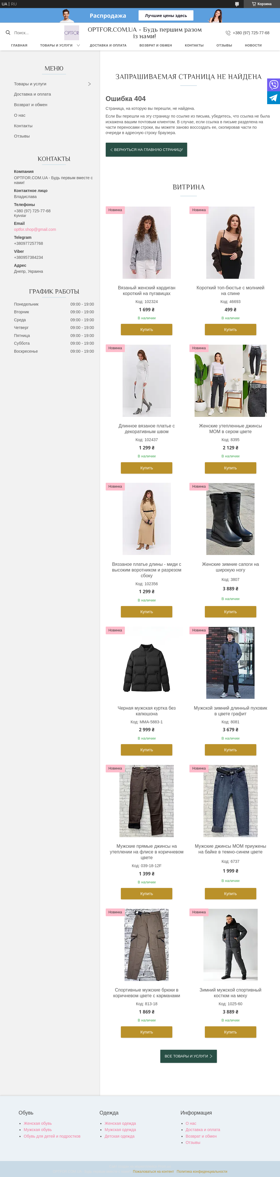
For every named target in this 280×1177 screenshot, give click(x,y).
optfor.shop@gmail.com (35, 229)
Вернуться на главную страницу (148, 150)
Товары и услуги (56, 45)
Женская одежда (120, 1123)
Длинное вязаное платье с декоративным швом (147, 428)
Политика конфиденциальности (202, 1172)
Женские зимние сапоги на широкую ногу (230, 567)
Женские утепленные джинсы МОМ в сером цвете (230, 428)
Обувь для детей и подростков (52, 1136)
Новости (253, 45)
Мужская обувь (38, 1129)
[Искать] (7, 33)
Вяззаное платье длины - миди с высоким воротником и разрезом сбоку (146, 570)
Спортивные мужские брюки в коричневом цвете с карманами (146, 993)
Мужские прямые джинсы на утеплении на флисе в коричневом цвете (146, 852)
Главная (19, 45)
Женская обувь (38, 1123)
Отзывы (224, 45)
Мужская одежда (120, 1129)
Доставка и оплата (108, 45)
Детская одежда (119, 1136)
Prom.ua (164, 1166)
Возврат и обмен (155, 45)
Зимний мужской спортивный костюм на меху (230, 993)
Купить (146, 329)
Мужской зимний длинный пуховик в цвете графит (230, 711)
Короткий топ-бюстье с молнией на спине (230, 290)
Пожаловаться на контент (153, 1172)
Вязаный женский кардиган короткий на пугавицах (146, 290)
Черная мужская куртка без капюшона (147, 711)
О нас (19, 115)
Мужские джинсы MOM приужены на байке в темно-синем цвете (230, 849)
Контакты (194, 45)
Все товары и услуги (186, 1056)
